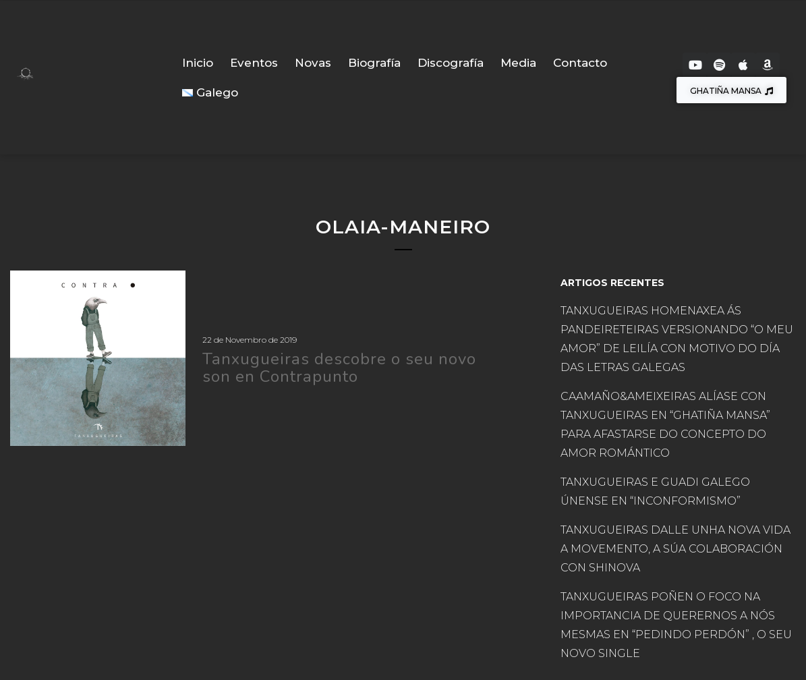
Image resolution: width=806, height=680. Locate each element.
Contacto (580, 62)
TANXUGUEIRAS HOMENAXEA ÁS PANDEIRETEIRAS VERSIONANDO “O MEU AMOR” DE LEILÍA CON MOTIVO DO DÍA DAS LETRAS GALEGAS (676, 339)
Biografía (374, 62)
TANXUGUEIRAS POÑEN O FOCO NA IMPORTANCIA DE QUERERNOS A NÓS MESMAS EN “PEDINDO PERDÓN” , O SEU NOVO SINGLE (676, 625)
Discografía (451, 62)
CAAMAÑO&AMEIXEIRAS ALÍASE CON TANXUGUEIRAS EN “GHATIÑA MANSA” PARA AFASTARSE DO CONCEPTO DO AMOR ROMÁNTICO (665, 424)
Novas (313, 62)
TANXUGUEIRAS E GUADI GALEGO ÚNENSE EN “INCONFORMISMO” (655, 491)
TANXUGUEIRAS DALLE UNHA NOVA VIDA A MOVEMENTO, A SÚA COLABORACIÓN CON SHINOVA (675, 548)
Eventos (254, 62)
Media (518, 62)
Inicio (197, 62)
